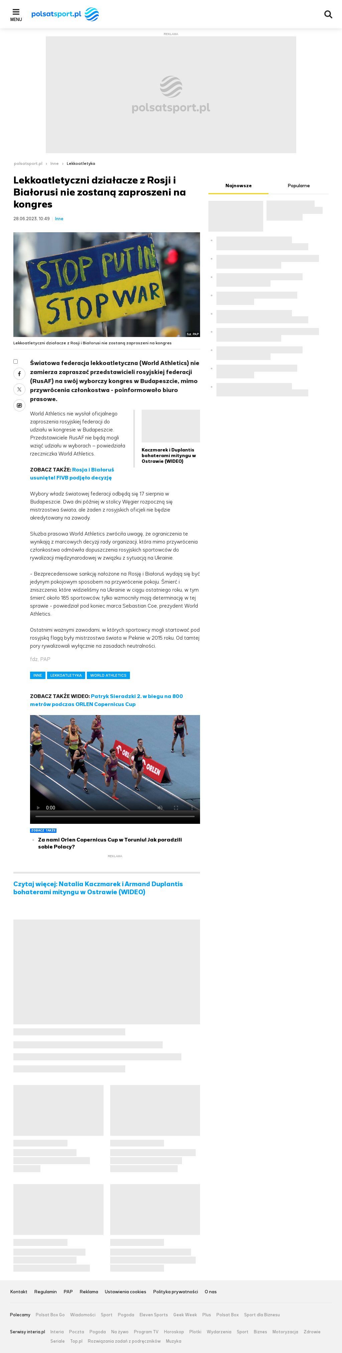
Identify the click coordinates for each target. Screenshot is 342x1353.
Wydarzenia (219, 1332)
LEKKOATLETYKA (66, 675)
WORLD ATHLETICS (108, 675)
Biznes (260, 1332)
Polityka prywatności (175, 1292)
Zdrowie (312, 1332)
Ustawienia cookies (125, 1292)
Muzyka (173, 1341)
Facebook (19, 373)
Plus (206, 1315)
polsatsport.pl (28, 163)
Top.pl (76, 1341)
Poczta (76, 1332)
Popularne (299, 186)
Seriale (57, 1341)
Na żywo (120, 1332)
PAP (68, 1292)
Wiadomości (83, 1315)
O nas (211, 1292)
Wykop (19, 405)
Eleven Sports (154, 1315)
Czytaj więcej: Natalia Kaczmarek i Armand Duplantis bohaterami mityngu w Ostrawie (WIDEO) (98, 888)
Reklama (88, 1292)
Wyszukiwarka (328, 14)
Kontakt (18, 1292)
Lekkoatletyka (81, 163)
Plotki (195, 1332)
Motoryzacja (285, 1332)
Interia (57, 1332)
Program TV (146, 1332)
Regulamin (45, 1292)
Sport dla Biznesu (262, 1315)
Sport (107, 1315)
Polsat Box (227, 1315)
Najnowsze (238, 186)
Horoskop (174, 1332)
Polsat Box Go (50, 1315)
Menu (16, 19)
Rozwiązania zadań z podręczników (124, 1341)
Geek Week (185, 1315)
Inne (54, 163)
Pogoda (126, 1315)
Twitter (19, 389)
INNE (37, 675)
